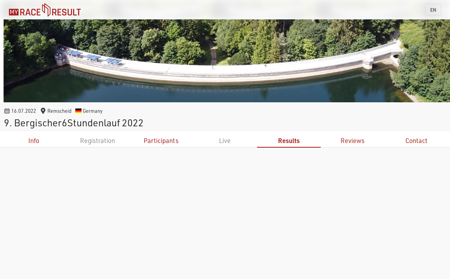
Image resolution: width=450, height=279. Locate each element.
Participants (161, 140)
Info (33, 140)
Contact (416, 140)
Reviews (353, 140)
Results (289, 140)
